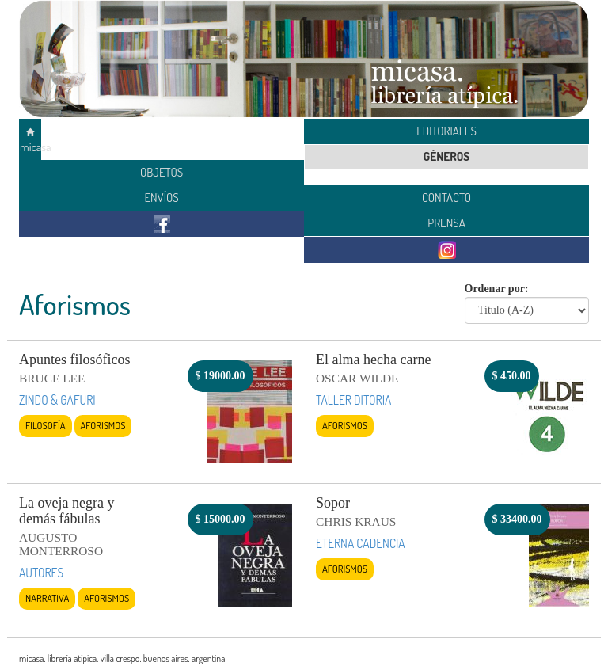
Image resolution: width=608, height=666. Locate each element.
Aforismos (103, 425)
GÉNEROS (446, 156)
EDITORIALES (446, 131)
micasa (30, 140)
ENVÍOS (161, 197)
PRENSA (447, 222)
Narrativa (47, 598)
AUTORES (41, 572)
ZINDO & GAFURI (57, 400)
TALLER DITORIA (353, 400)
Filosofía (45, 425)
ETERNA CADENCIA (360, 543)
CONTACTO (446, 197)
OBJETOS (161, 172)
